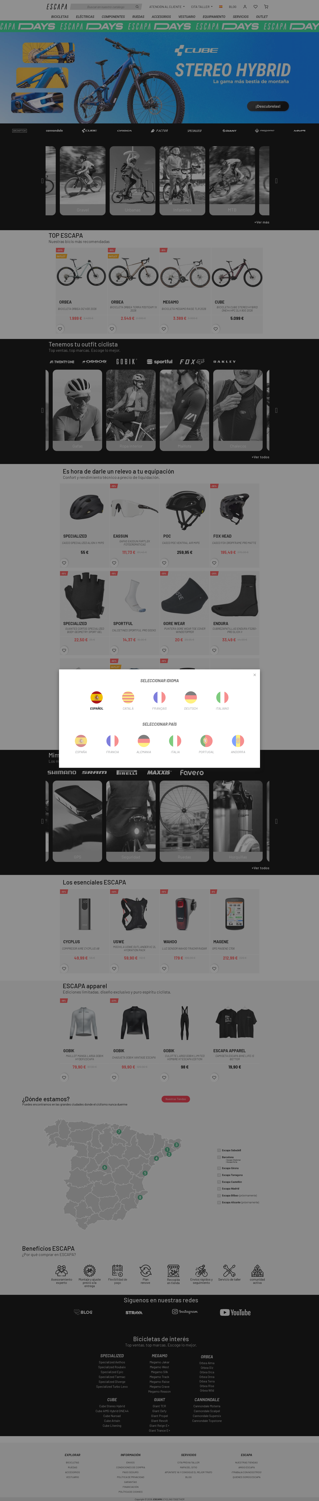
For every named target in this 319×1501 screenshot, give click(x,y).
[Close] (255, 675)
